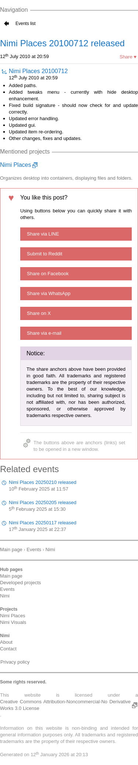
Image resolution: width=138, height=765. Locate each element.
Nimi (5, 596)
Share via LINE (43, 234)
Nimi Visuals (13, 622)
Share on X (39, 313)
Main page (11, 576)
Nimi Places (15, 165)
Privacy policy (14, 662)
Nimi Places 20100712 (38, 71)
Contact (8, 648)
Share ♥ (128, 57)
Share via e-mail (44, 333)
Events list (25, 23)
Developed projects (20, 582)
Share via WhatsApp (49, 293)
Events (7, 589)
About (6, 642)
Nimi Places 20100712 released (62, 43)
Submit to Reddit (44, 253)
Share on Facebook (47, 273)
